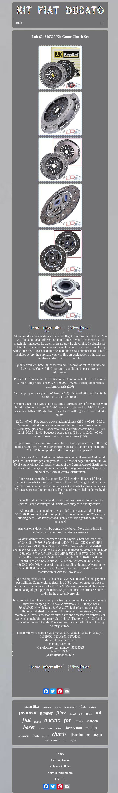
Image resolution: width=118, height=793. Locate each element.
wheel (58, 728)
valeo (92, 707)
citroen (92, 721)
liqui (98, 735)
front (35, 735)
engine (73, 740)
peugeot (28, 712)
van (49, 728)
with (89, 713)
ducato (52, 720)
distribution (79, 734)
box (46, 740)
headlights (23, 736)
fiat (26, 719)
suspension (70, 706)
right (83, 706)
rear (64, 741)
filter (61, 712)
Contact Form (60, 760)
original (47, 706)
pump (37, 721)
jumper (46, 713)
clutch (59, 734)
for (67, 720)
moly (78, 720)
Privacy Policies (60, 766)
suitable (45, 736)
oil (98, 712)
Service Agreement (60, 772)
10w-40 (58, 707)
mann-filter (32, 706)
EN (57, 779)
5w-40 (72, 714)
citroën (55, 740)
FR (63, 779)
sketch (41, 728)
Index (60, 754)
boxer (29, 727)
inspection (74, 728)
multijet (91, 728)
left (80, 713)
